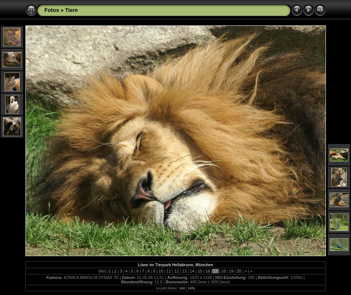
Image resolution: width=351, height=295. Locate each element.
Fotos (52, 10)
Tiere (71, 10)
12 (176, 271)
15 (200, 271)
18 (223, 271)
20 (239, 271)
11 (168, 271)
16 (207, 271)
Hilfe (191, 288)
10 (161, 271)
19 (231, 271)
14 (192, 271)
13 (184, 271)
